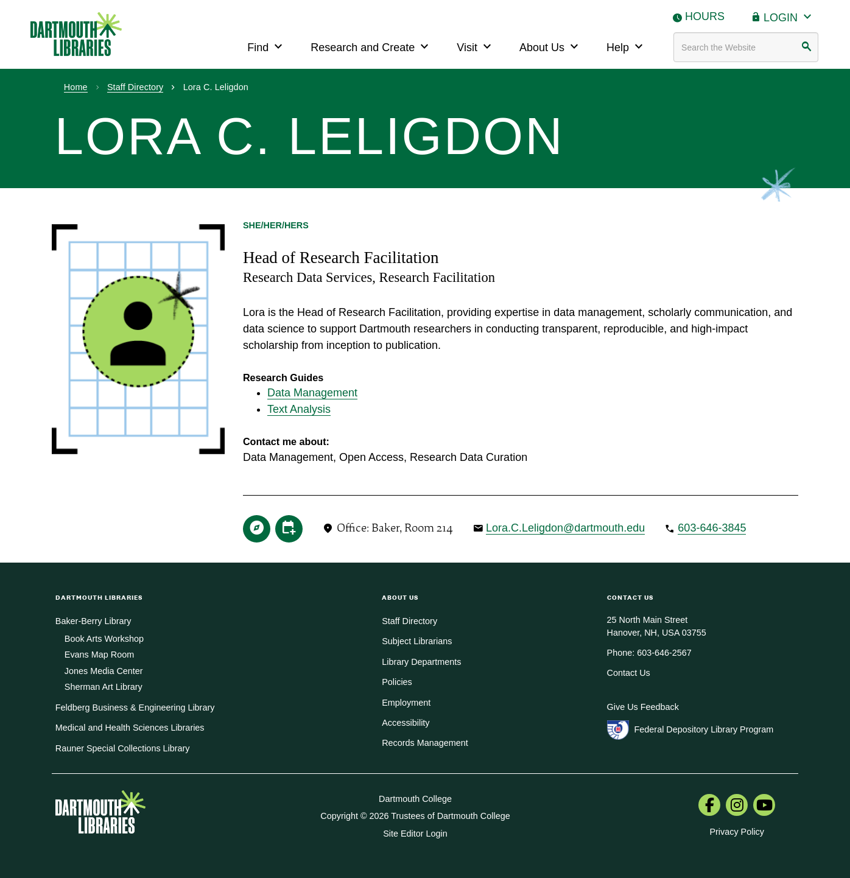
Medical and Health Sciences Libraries (130, 727)
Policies (397, 682)
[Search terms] (745, 47)
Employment (406, 703)
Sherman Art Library (103, 687)
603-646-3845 (712, 528)
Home (76, 87)
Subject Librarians (417, 641)
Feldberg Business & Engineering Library (135, 707)
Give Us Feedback (643, 707)
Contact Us (628, 673)
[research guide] (256, 527)
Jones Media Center (104, 671)
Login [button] (789, 16)
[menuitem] (709, 806)
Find (266, 46)
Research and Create (371, 46)
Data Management (312, 393)
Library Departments (421, 662)
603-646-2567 (664, 653)
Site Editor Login (415, 833)
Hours (705, 16)
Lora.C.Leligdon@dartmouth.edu (565, 528)
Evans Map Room (99, 654)
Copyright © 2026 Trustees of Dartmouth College (415, 816)
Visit (475, 46)
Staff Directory (135, 87)
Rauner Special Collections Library (122, 748)
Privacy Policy (736, 832)
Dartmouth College (415, 799)
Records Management (425, 743)
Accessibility (405, 723)
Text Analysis (299, 409)
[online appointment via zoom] (289, 527)
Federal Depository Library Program (704, 729)
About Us (550, 46)
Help (626, 46)
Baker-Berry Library (93, 621)
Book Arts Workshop (104, 639)
